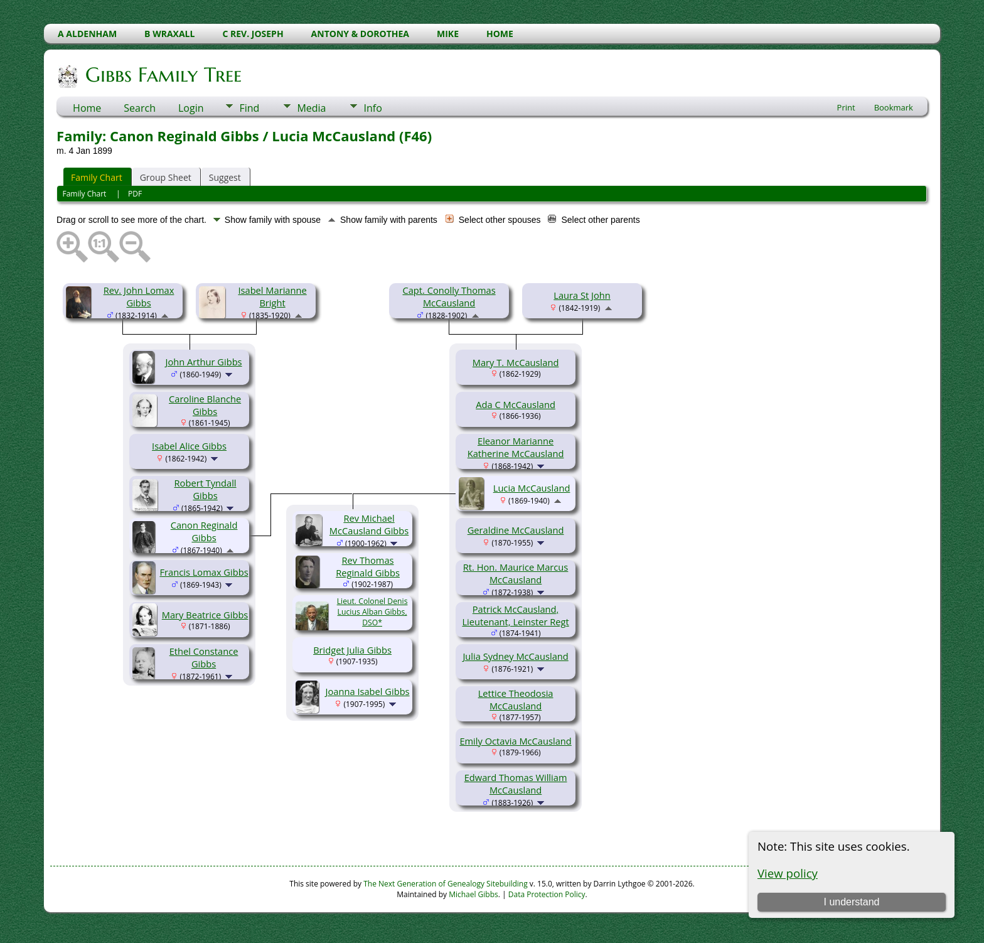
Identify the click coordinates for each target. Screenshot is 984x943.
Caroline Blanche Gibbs (205, 405)
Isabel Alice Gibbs (189, 445)
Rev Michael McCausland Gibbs (369, 524)
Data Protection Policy (547, 894)
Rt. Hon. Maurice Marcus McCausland (516, 573)
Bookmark (893, 107)
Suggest (225, 177)
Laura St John (582, 295)
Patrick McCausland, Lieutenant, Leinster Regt (515, 615)
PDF (135, 193)
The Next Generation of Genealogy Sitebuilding (445, 883)
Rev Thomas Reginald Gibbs (368, 566)
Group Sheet (165, 177)
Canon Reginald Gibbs (204, 531)
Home (87, 108)
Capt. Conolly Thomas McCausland (448, 296)
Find (249, 108)
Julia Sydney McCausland (515, 656)
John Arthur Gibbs (204, 361)
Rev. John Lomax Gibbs (139, 296)
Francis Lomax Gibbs (204, 572)
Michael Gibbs (473, 894)
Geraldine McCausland (516, 530)
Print (846, 107)
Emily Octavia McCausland (515, 741)
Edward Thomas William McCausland (515, 783)
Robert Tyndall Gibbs (205, 489)
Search (140, 108)
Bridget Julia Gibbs (352, 650)
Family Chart (96, 177)
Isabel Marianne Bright (272, 296)
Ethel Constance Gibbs (203, 657)
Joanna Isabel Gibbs (368, 691)
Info (372, 108)
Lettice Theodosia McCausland (516, 699)
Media (311, 108)
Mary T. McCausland (516, 362)
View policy (787, 873)
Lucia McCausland (531, 488)
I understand (851, 902)
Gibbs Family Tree (162, 74)
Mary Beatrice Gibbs (205, 614)
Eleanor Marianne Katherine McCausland (516, 447)
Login (191, 108)
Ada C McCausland (515, 404)
